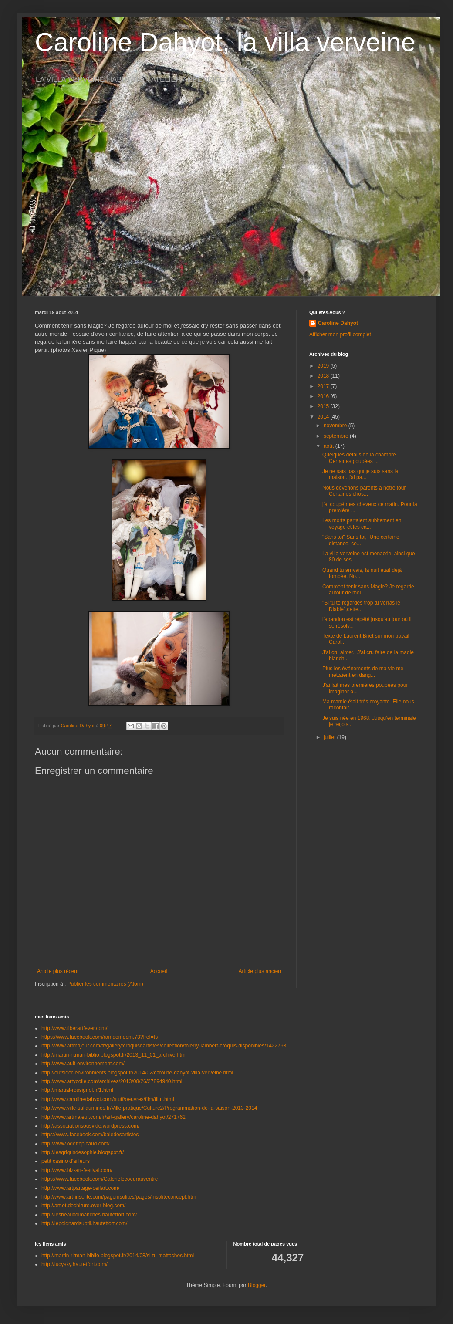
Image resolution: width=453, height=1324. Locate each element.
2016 (324, 396)
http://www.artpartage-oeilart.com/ (80, 1188)
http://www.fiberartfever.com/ (74, 1028)
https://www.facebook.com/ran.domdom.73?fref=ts (99, 1037)
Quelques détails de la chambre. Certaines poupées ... (359, 458)
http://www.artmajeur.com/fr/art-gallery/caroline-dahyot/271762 (113, 1117)
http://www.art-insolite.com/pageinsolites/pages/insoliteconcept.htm (118, 1197)
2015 (324, 406)
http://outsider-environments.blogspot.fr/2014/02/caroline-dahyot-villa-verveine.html (137, 1073)
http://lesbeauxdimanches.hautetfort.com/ (89, 1215)
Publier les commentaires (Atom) (105, 984)
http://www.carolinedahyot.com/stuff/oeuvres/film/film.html (107, 1099)
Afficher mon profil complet (340, 334)
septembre (337, 436)
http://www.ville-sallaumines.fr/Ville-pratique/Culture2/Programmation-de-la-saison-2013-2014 (149, 1108)
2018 (324, 376)
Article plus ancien (260, 971)
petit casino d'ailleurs (65, 1161)
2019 (324, 366)
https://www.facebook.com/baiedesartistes (90, 1134)
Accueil (158, 971)
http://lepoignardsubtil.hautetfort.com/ (84, 1223)
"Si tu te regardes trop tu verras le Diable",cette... (361, 606)
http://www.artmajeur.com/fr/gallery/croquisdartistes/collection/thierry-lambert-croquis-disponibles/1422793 (163, 1046)
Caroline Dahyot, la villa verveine (225, 42)
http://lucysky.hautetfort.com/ (74, 1264)
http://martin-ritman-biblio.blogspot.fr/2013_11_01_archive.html (114, 1055)
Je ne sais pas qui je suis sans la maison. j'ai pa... (360, 474)
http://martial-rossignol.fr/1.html (77, 1090)
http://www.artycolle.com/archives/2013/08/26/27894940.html (112, 1081)
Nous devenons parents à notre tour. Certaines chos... (364, 491)
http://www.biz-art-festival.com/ (76, 1170)
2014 (324, 417)
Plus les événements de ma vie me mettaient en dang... (362, 671)
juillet (330, 737)
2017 (324, 386)
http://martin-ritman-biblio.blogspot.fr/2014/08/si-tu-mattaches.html (117, 1256)
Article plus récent (57, 971)
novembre (336, 425)
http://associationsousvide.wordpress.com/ (90, 1126)
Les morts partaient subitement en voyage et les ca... (361, 523)
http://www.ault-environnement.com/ (83, 1064)
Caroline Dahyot (338, 323)
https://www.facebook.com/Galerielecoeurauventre (99, 1179)
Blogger (257, 1285)
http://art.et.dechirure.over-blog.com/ (83, 1205)
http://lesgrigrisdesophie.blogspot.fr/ (82, 1152)
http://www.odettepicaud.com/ (75, 1144)
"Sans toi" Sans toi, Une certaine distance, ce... (360, 540)
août (329, 446)
